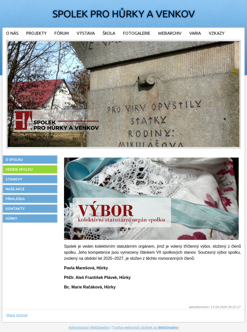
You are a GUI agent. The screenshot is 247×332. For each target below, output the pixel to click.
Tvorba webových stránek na (145, 327)
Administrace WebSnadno (89, 327)
